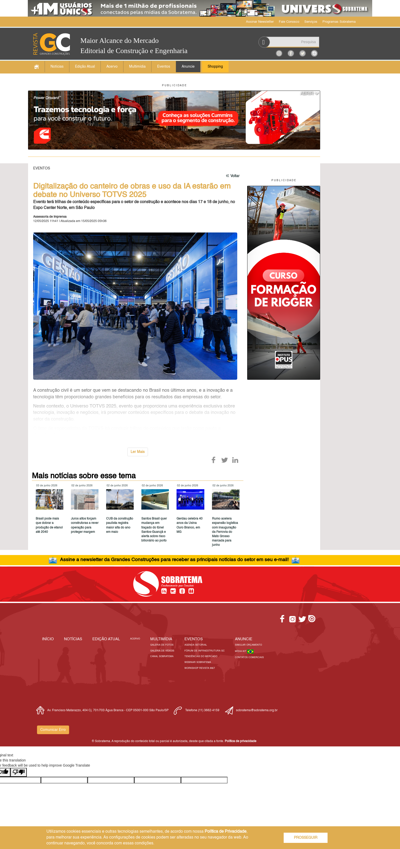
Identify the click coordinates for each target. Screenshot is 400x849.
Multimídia (137, 66)
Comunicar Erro (53, 730)
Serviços (310, 21)
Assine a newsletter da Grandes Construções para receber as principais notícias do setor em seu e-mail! (174, 559)
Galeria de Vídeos (162, 651)
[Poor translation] (18, 772)
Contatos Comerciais (249, 657)
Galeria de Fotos (161, 645)
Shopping (215, 66)
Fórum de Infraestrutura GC (204, 651)
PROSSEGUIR (305, 838)
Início (48, 639)
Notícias (57, 66)
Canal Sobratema (161, 656)
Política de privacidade (240, 741)
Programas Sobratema (339, 21)
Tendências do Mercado (200, 656)
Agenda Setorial (195, 645)
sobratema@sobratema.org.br (257, 710)
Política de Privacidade (225, 832)
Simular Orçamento (248, 645)
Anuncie (188, 66)
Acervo (112, 66)
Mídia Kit (241, 651)
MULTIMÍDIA (161, 639)
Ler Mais (138, 452)
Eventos (163, 66)
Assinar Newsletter (260, 21)
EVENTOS (193, 639)
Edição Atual (85, 66)
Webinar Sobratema (197, 662)
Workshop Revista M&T (199, 668)
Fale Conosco (289, 21)
